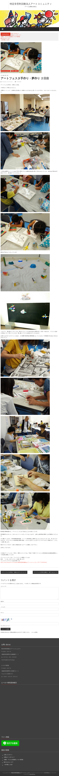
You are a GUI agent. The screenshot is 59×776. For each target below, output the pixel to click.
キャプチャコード (5, 625)
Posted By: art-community (7, 81)
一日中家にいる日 (5, 39)
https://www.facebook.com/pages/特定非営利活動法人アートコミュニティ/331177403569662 (24, 562)
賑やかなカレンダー (5, 38)
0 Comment (18, 81)
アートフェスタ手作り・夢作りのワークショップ (14, 572)
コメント (3, 586)
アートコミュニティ (5, 70)
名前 (2, 601)
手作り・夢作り (14, 70)
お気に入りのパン (14, 33)
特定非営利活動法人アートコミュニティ (31, 3)
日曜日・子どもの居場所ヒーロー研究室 (10, 36)
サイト (2, 612)
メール (3, 607)
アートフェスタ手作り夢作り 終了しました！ (45, 572)
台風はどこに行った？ (15, 35)
